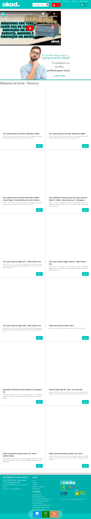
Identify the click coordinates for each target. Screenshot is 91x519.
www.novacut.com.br (76, 499)
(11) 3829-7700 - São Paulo (14, 480)
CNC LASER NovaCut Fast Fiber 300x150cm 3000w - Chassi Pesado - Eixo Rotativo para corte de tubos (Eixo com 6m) (21, 199)
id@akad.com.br (14, 482)
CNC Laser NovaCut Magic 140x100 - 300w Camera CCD (67, 263)
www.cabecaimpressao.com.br (40, 501)
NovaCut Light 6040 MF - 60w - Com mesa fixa (65, 390)
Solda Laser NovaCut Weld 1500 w (61, 326)
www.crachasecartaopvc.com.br (40, 507)
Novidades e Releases (38, 486)
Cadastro (74, 1)
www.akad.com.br (37, 494)
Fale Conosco (84, 1)
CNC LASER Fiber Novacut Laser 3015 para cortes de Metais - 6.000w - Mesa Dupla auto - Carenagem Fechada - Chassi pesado (68, 199)
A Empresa (57, 1)
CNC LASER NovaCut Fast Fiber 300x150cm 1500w (21, 134)
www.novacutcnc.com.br (39, 509)
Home (49, 1)
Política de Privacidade (66, 480)
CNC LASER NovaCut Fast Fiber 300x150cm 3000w (67, 134)
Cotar (39, 146)
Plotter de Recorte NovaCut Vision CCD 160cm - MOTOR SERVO (20, 455)
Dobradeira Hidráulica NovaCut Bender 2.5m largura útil (22, 391)
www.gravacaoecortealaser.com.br (41, 505)
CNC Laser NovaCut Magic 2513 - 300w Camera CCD (22, 262)
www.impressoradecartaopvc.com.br (42, 499)
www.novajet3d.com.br (38, 497)
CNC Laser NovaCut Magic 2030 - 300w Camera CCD (22, 326)
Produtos (66, 1)
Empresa (34, 484)
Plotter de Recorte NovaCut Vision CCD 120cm (65, 454)
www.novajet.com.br (37, 503)
